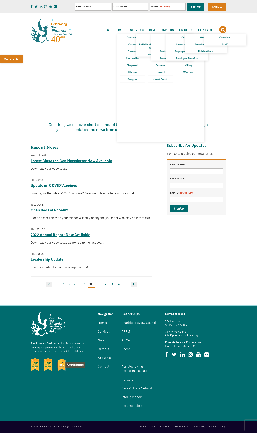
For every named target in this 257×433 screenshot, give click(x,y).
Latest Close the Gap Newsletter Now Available (71, 160)
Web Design (200, 426)
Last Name (120, 6)
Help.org (127, 379)
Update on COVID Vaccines (54, 185)
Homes (103, 323)
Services (137, 30)
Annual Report (147, 426)
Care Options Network (137, 388)
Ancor (126, 349)
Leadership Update (47, 259)
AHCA (126, 340)
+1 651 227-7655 (175, 332)
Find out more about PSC (181, 346)
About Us (186, 30)
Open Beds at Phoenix (49, 209)
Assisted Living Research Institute (135, 368)
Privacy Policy (181, 426)
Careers (167, 30)
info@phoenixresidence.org (182, 335)
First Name (83, 6)
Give (152, 30)
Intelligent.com (132, 397)
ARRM (126, 331)
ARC (125, 358)
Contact (205, 30)
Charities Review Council (139, 323)
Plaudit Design (218, 426)
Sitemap (164, 426)
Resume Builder (133, 406)
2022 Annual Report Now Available (60, 234)
